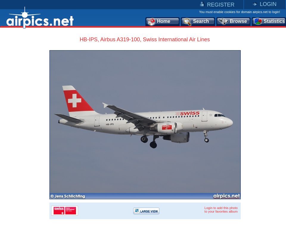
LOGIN (268, 4)
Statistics (269, 21)
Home (158, 21)
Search (196, 21)
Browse (232, 21)
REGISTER (220, 5)
